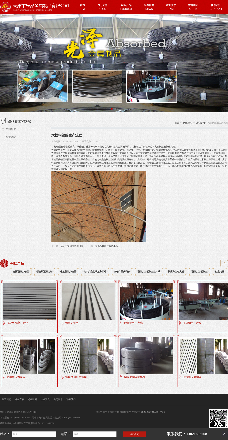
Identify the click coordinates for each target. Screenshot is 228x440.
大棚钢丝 (56, 146)
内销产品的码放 (122, 272)
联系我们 (71, 399)
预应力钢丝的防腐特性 (71, 246)
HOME (82, 6)
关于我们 (6, 399)
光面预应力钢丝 (21, 272)
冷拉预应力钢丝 (68, 272)
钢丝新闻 (187, 122)
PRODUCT (126, 6)
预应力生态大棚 (176, 272)
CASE (171, 6)
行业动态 (11, 137)
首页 (177, 122)
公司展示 (58, 399)
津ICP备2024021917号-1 (153, 412)
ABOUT (103, 6)
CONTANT (216, 6)
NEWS (149, 6)
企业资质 (45, 399)
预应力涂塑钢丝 (199, 272)
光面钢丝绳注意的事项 (106, 246)
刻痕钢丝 (219, 272)
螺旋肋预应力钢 (44, 272)
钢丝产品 (19, 399)
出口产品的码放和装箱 (95, 272)
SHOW (193, 6)
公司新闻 (11, 129)
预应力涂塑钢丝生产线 (149, 272)
